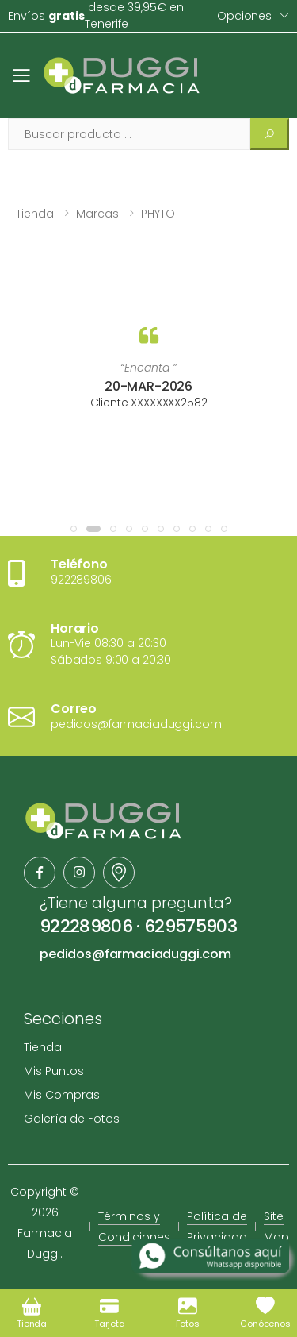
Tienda (35, 214)
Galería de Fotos (72, 1119)
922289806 (86, 926)
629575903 (190, 926)
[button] (74, 529)
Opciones (244, 16)
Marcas (97, 214)
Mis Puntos (54, 1071)
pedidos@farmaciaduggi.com (135, 954)
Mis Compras (62, 1095)
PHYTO (158, 214)
